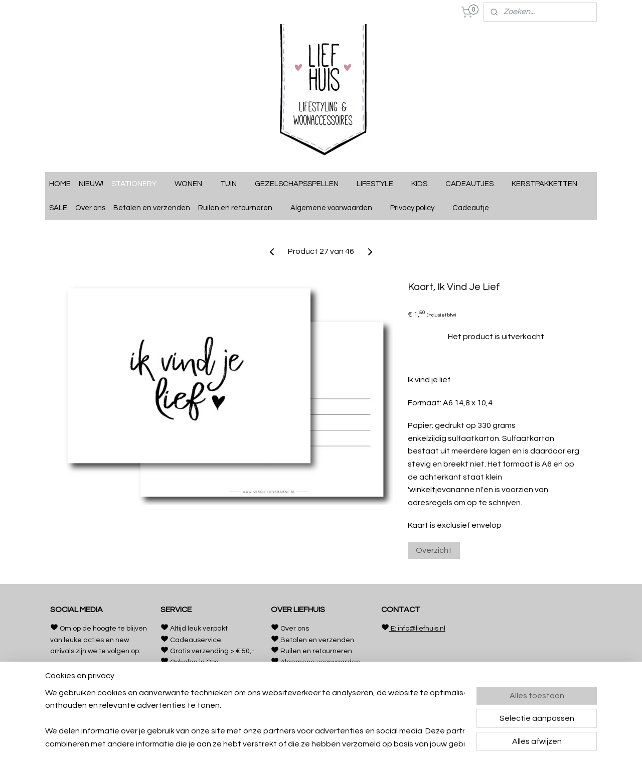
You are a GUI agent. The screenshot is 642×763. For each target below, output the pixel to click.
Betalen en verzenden (151, 208)
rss (296, 744)
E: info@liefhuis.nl (417, 628)
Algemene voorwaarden (336, 208)
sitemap (278, 744)
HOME (60, 184)
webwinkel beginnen (331, 744)
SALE (58, 208)
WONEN (193, 184)
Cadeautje (475, 208)
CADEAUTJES (474, 184)
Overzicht (434, 550)
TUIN (233, 184)
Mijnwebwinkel (413, 744)
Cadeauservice (195, 640)
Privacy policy (417, 208)
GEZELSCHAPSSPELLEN (302, 184)
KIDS (424, 184)
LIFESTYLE (380, 184)
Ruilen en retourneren (240, 208)
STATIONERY (139, 184)
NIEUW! (91, 184)
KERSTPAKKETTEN (544, 184)
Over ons (90, 208)
